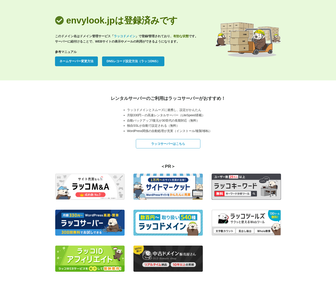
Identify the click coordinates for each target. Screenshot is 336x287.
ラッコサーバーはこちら (168, 143)
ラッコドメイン (124, 36)
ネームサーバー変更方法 (76, 61)
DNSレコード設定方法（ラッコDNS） (133, 61)
